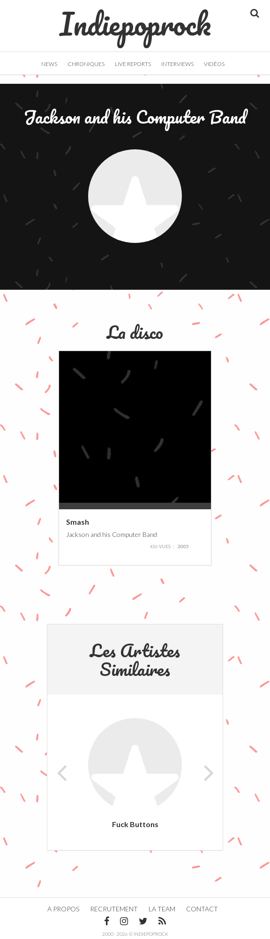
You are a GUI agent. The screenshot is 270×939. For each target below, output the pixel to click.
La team (162, 909)
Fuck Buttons (135, 824)
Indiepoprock (135, 19)
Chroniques (86, 63)
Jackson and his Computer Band (111, 534)
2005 (183, 546)
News (49, 63)
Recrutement (114, 909)
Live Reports (133, 63)
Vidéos (214, 63)
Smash (77, 521)
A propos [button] (63, 909)
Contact (202, 909)
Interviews (177, 63)
